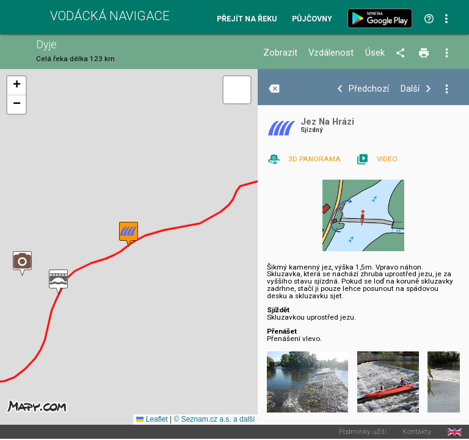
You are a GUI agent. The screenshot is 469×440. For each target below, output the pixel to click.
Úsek (375, 52)
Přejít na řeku (247, 19)
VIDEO (387, 159)
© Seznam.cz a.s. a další (214, 419)
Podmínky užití (363, 432)
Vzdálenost (331, 52)
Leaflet (151, 419)
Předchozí (369, 89)
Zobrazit (280, 52)
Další (410, 89)
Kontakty (416, 432)
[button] (58, 282)
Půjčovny (312, 19)
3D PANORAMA (314, 159)
